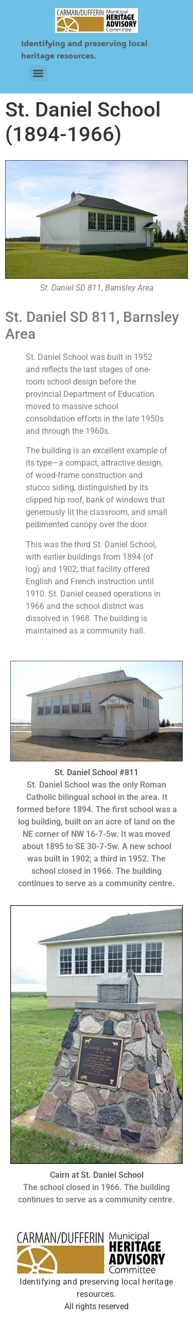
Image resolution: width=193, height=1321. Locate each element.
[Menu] (38, 73)
